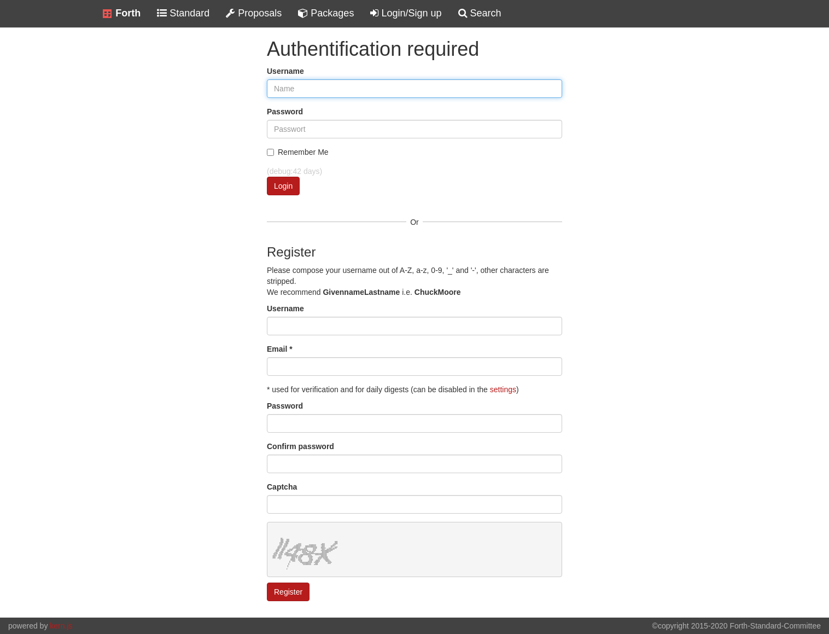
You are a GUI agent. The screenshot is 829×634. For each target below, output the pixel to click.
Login (283, 186)
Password (285, 111)
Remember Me (298, 152)
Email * (280, 349)
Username (285, 71)
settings (503, 389)
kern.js (61, 625)
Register (288, 592)
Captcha (282, 486)
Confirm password (300, 446)
